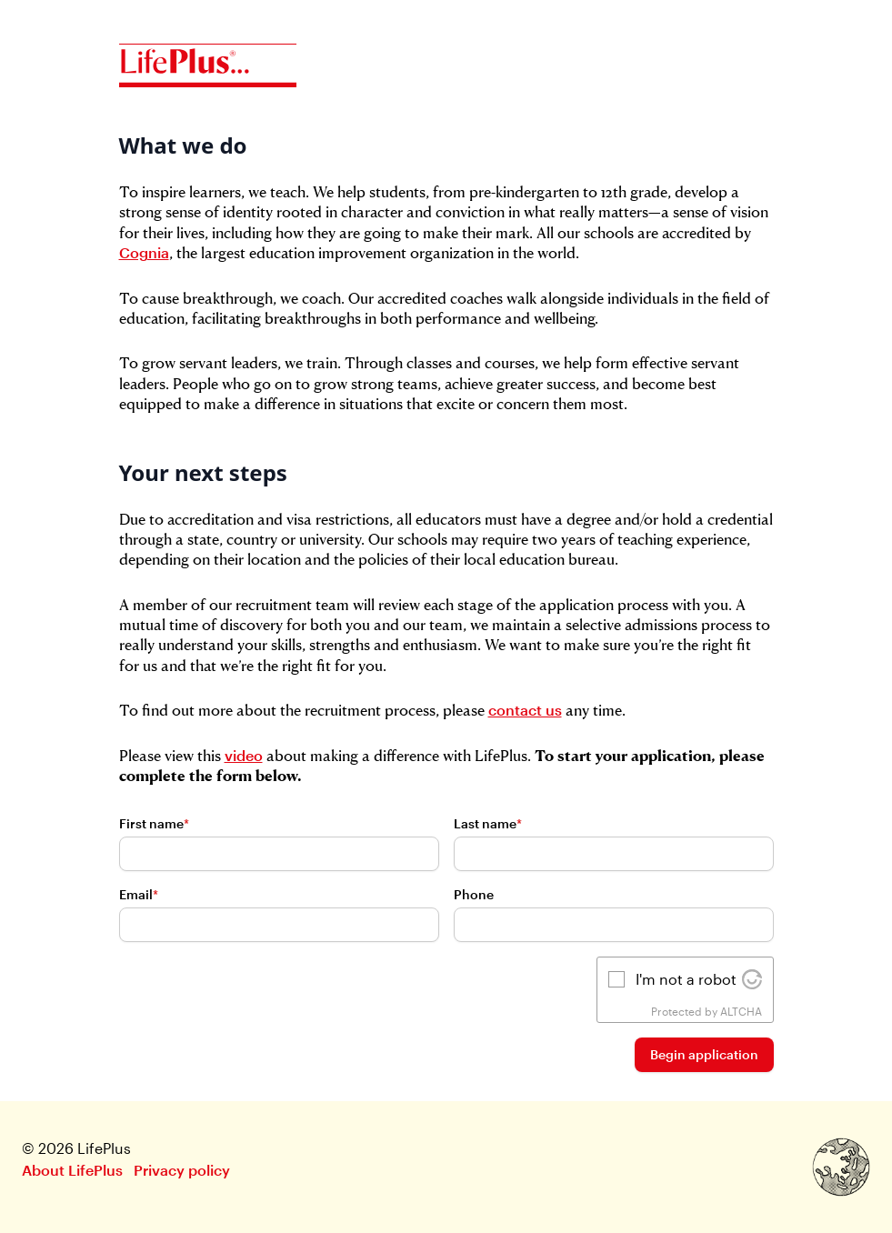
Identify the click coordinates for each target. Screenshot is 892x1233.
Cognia (144, 252)
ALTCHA (741, 1011)
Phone (474, 894)
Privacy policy (182, 1169)
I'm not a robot (686, 978)
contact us (525, 709)
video (244, 755)
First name (154, 823)
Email (138, 894)
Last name (488, 823)
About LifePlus (72, 1169)
